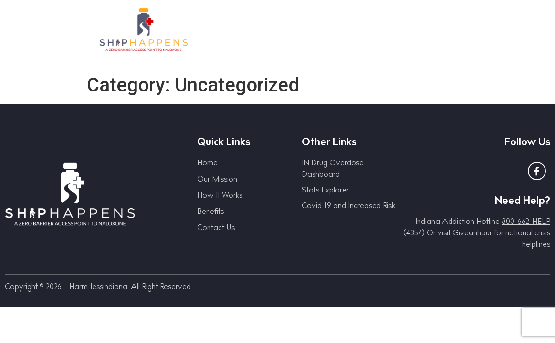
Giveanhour (472, 234)
